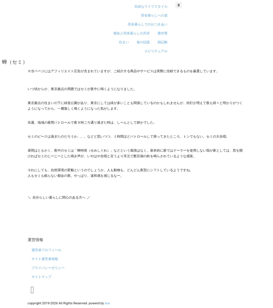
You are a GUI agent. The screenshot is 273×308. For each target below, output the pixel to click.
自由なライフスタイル (151, 6)
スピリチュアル (156, 51)
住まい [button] (124, 42)
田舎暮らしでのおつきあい (148, 24)
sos (107, 303)
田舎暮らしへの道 (154, 15)
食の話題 (143, 42)
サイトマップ (41, 277)
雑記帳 (163, 42)
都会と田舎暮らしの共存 (131, 33)
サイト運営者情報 (45, 259)
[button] (178, 5)
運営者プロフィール (46, 250)
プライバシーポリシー (48, 268)
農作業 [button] (163, 33)
